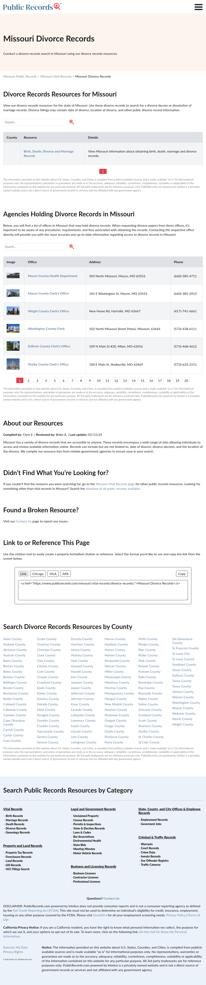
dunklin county (48, 720)
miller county (114, 671)
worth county (182, 719)
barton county (13, 666)
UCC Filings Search (17, 869)
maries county (115, 650)
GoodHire (100, 915)
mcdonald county (117, 660)
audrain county (14, 655)
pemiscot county (117, 737)
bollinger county (15, 682)
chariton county (48, 644)
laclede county (82, 709)
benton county (14, 677)
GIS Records (13, 865)
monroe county (116, 688)
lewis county (80, 726)
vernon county (183, 691)
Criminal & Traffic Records (157, 837)
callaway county (15, 709)
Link (23, 574)
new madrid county (119, 704)
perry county (114, 742)
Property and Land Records (22, 846)
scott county (147, 720)
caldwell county (14, 704)
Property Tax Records (19, 852)
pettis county (148, 639)
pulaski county (149, 666)
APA (66, 574)
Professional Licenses (86, 881)
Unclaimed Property (86, 816)
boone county (13, 688)
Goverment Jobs (151, 824)
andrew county (14, 644)
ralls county (147, 677)
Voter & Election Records (89, 828)
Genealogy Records (18, 832)
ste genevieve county (182, 641)
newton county (116, 709)
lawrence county (83, 720)
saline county (148, 704)
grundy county (81, 639)
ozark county (114, 731)
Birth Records (14, 816)
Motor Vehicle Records (87, 853)
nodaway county (117, 715)
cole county (46, 671)
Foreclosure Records (18, 856)
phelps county (148, 644)
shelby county (148, 731)
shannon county (150, 726)
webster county (183, 713)
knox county (80, 704)
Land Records (14, 861)
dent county (46, 709)
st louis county (183, 659)
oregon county (115, 720)
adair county (12, 639)
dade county (46, 688)
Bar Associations (83, 836)
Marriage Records (17, 820)
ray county (146, 688)
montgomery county (119, 693)
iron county (79, 677)
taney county (182, 681)
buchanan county (15, 693)
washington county (186, 702)
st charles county (151, 737)
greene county (48, 742)
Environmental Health (87, 840)
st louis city (181, 653)
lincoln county (81, 731)
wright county (182, 724)
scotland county (150, 715)
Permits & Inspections (87, 824)
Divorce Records (16, 828)
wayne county (182, 708)
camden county (14, 715)
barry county (12, 660)
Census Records (83, 820)
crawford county (49, 682)
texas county (181, 686)
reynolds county (150, 693)
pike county (147, 650)
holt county (79, 660)
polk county (147, 660)
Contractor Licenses (85, 877)
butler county (13, 699)
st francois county (185, 648)
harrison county (82, 644)
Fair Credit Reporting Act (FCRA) (35, 910)
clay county (45, 660)
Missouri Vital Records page (115, 484)
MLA (53, 574)
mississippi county (118, 677)
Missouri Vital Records (56, 76)
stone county (182, 670)
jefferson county (83, 693)
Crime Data (148, 852)
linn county (79, 737)
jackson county (82, 682)
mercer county (115, 666)
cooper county (48, 677)
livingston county (83, 742)
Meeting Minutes (84, 849)
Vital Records (13, 809)
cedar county (47, 639)
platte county (148, 655)
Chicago (38, 574)
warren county (183, 697)
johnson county (82, 699)
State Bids (79, 845)
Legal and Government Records (93, 809)
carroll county (13, 730)
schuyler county (150, 709)
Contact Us (24, 521)
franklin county (48, 726)
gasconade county (50, 731)
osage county (115, 726)
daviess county (48, 699)
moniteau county (117, 682)
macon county (115, 639)
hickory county (82, 655)
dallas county (47, 693)
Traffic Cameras (151, 864)
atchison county (15, 650)
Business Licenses (84, 873)
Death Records (15, 824)
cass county (12, 740)
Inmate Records (151, 856)
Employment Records (154, 819)
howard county (82, 666)
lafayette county (83, 715)
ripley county (148, 699)
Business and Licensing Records (93, 866)
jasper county (81, 688)
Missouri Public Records (20, 76)
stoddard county (184, 664)
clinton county (47, 666)
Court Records (150, 848)
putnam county (149, 671)
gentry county (47, 737)
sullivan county (183, 675)
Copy (182, 574)
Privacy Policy (175, 915)
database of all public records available (113, 488)
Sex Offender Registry (155, 860)
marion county (115, 655)
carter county (13, 735)
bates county (12, 671)
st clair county (149, 742)
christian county (49, 650)
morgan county (116, 699)
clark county (46, 655)
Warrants (147, 844)
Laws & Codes (82, 832)
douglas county (48, 715)
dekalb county (47, 704)
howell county (81, 671)
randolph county (150, 682)
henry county (81, 650)
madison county (116, 644)
